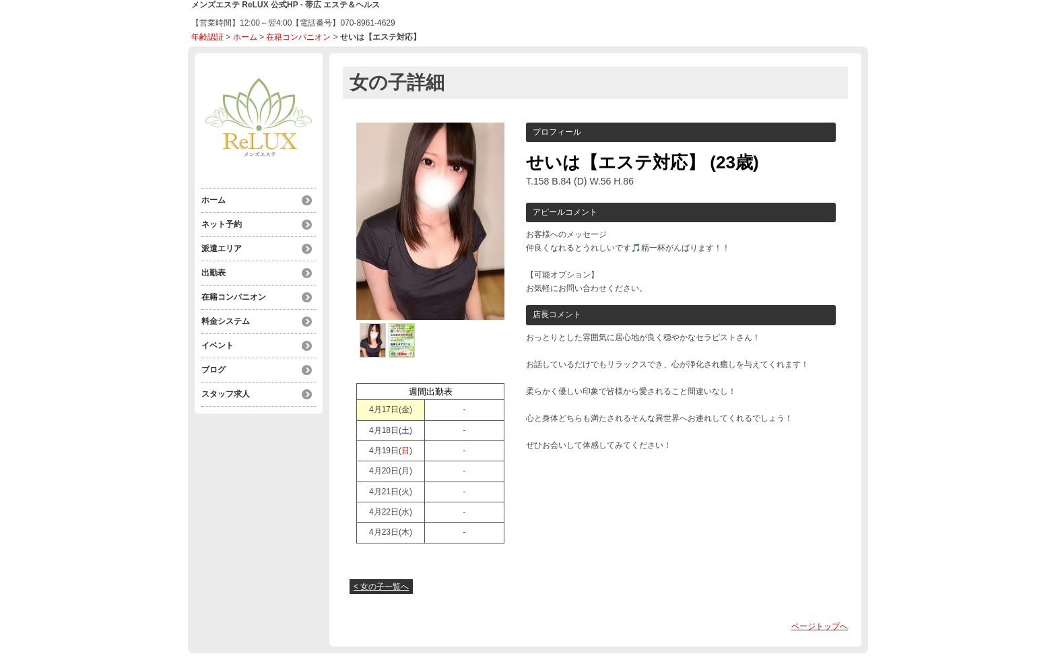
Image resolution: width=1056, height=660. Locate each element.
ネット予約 (221, 224)
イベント (217, 345)
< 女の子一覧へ (381, 586)
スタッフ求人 (225, 394)
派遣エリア (221, 248)
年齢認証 (207, 37)
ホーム (245, 37)
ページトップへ (819, 626)
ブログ (213, 369)
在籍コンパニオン (298, 37)
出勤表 (213, 272)
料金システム (225, 321)
